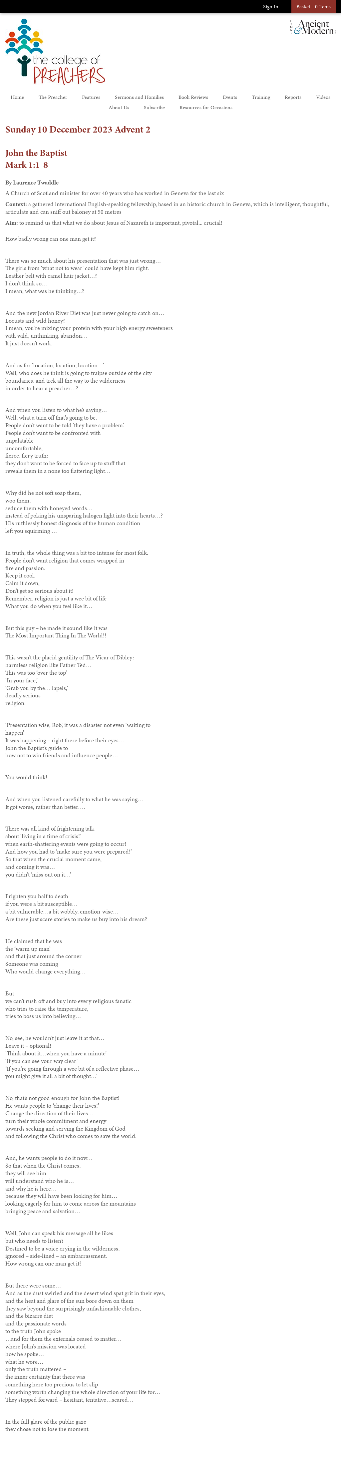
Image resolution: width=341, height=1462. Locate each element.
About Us (119, 107)
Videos (323, 97)
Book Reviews (193, 97)
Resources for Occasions (205, 107)
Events (230, 97)
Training (261, 97)
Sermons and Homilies (139, 97)
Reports (293, 97)
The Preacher (53, 97)
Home (17, 97)
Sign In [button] (270, 6)
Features (91, 97)
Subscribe (154, 107)
